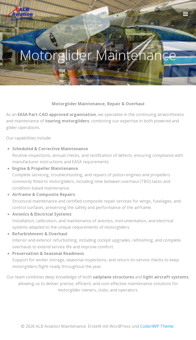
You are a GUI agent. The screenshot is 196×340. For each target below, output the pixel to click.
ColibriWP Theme (157, 326)
